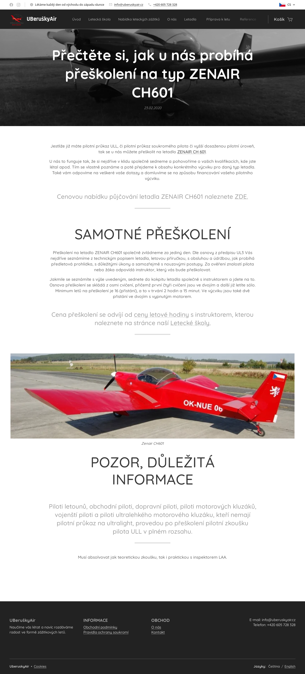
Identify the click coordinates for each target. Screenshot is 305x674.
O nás (156, 627)
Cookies (40, 666)
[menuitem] (78, 19)
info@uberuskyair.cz (128, 4)
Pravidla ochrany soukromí (105, 632)
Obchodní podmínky (100, 627)
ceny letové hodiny (161, 314)
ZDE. (241, 197)
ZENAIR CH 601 (191, 151)
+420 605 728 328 (165, 4)
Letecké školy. (190, 323)
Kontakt (158, 632)
